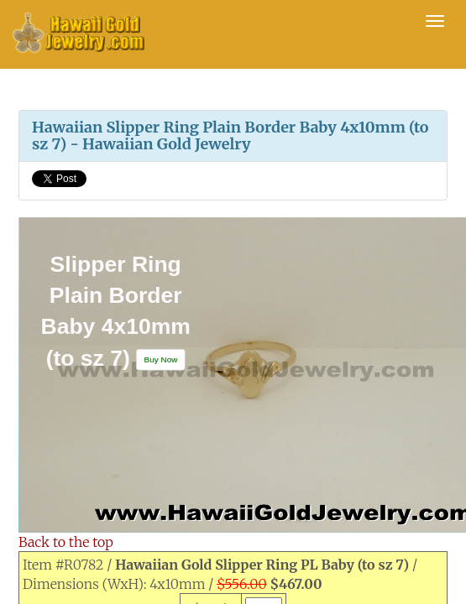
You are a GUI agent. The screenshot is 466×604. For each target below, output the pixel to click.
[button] (161, 359)
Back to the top (65, 542)
